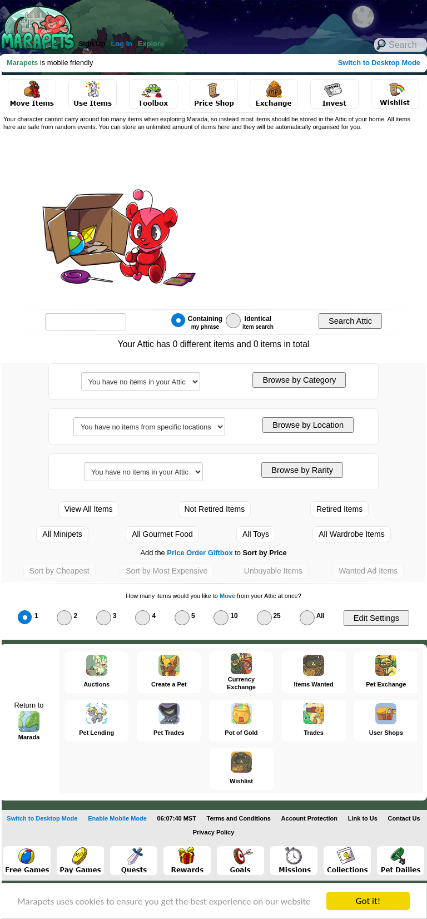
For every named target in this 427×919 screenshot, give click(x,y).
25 (269, 615)
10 (225, 615)
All (312, 615)
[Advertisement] (300, 217)
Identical (250, 321)
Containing (196, 321)
